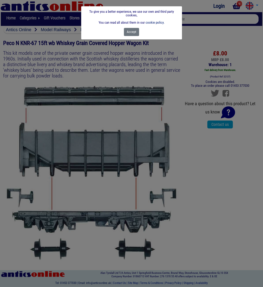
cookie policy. (155, 22)
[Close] (131, 32)
